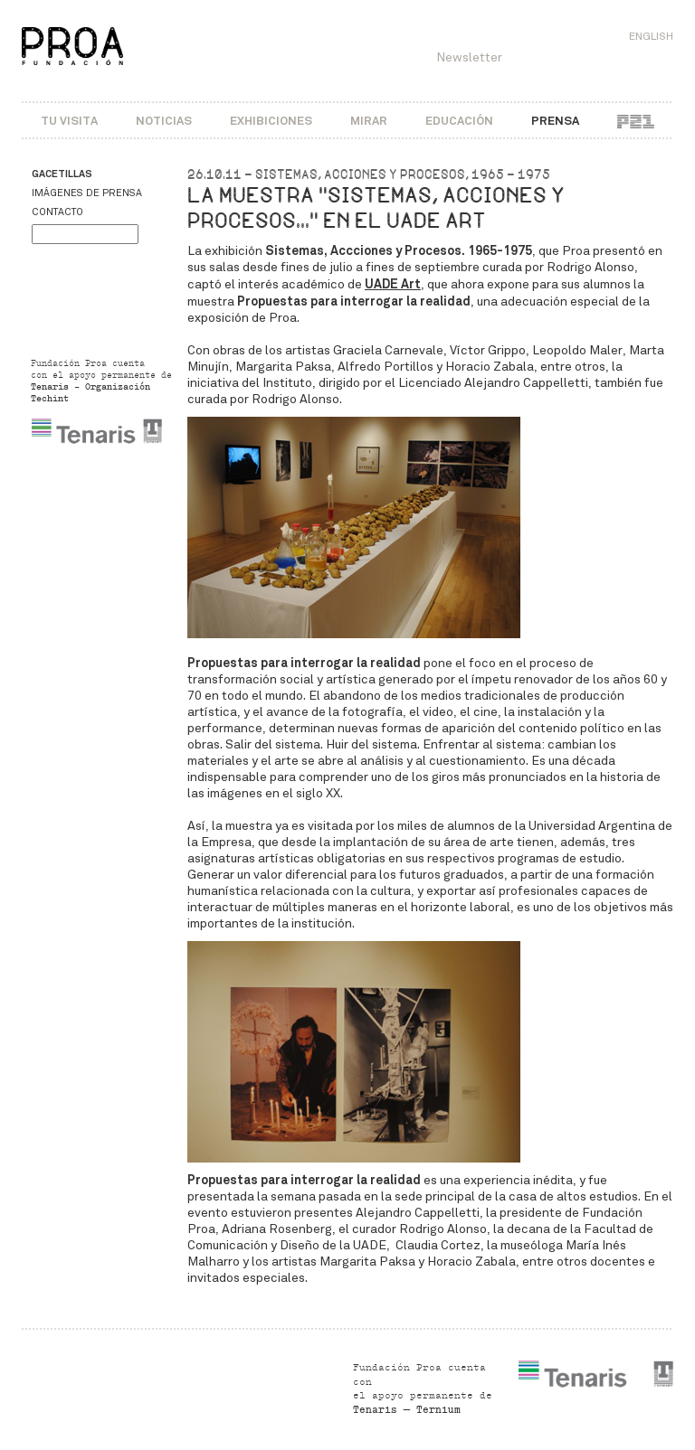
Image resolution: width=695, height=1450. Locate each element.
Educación (459, 120)
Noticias (164, 120)
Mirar (368, 120)
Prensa (555, 120)
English (651, 36)
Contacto (57, 212)
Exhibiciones (271, 120)
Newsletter (469, 57)
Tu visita (69, 120)
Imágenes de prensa (87, 193)
